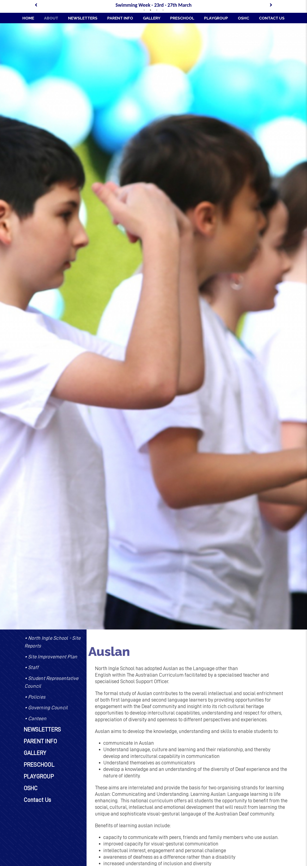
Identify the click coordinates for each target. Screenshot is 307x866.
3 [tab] (157, 10)
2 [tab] (150, 10)
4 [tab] (163, 10)
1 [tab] (144, 10)
